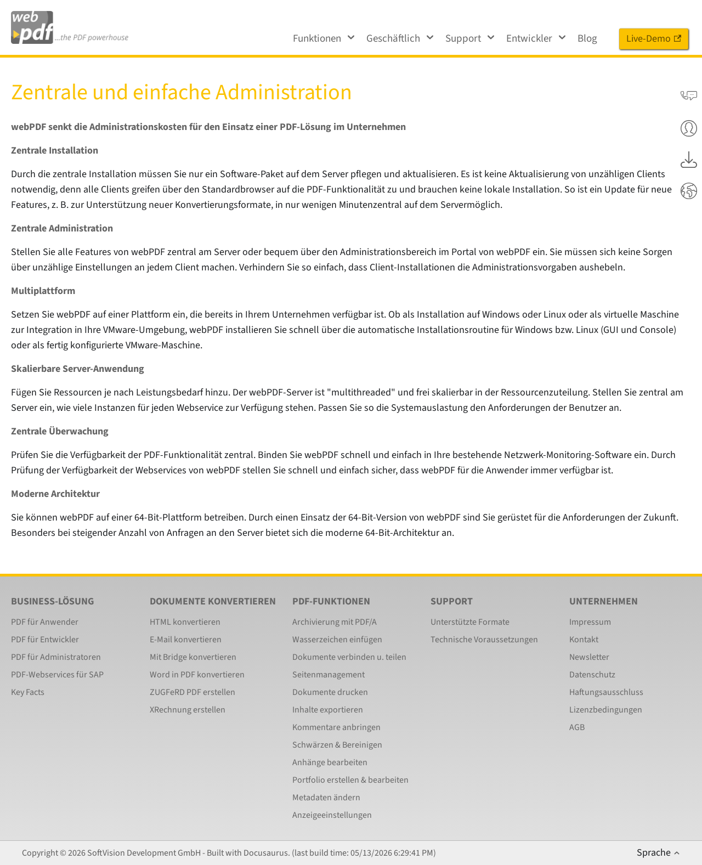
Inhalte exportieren (327, 710)
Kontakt (583, 640)
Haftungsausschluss (606, 692)
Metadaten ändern (326, 797)
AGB (577, 727)
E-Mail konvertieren (186, 640)
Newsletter (589, 657)
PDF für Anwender (44, 622)
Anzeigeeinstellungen (332, 815)
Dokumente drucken (330, 692)
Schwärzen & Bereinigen (337, 745)
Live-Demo (653, 39)
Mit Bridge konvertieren (193, 657)
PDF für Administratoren (56, 657)
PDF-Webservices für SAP (57, 675)
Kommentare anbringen (336, 727)
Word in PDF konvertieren (197, 675)
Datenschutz (592, 675)
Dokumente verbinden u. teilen (349, 657)
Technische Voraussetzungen (484, 640)
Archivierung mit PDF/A (334, 622)
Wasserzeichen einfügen (337, 640)
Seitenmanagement (328, 675)
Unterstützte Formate (470, 622)
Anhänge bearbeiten (329, 762)
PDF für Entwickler (45, 640)
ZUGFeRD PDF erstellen (192, 692)
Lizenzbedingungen (605, 710)
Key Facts (27, 692)
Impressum (590, 622)
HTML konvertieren (185, 622)
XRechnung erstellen (187, 710)
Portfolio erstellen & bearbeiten (350, 780)
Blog (587, 38)
